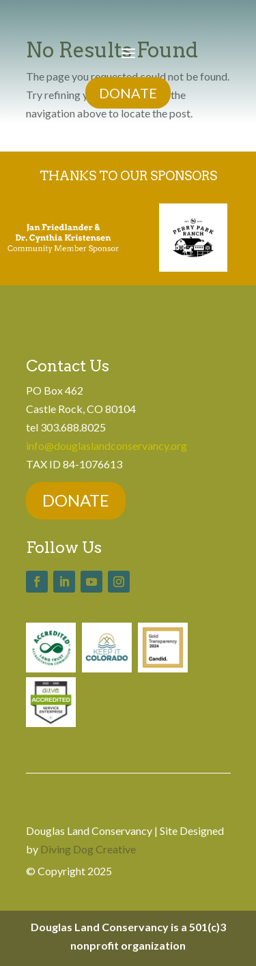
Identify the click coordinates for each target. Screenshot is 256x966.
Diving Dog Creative (88, 848)
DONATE (128, 93)
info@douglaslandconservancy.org (106, 445)
